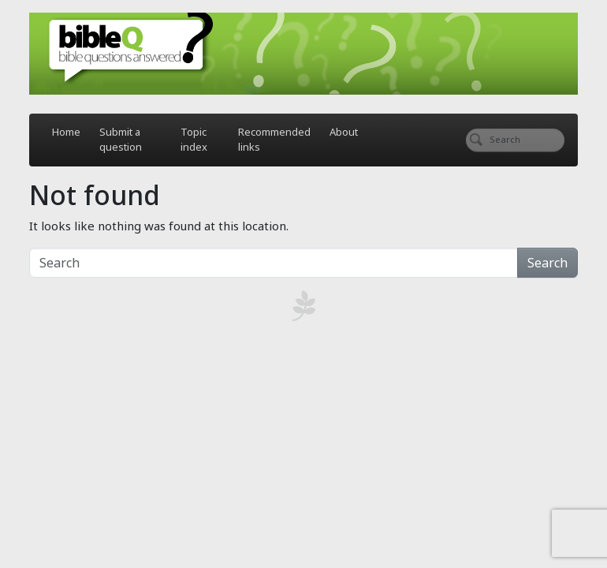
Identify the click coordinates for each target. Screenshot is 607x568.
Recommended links (274, 140)
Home (66, 132)
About (344, 132)
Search (547, 262)
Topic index (194, 140)
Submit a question (120, 140)
